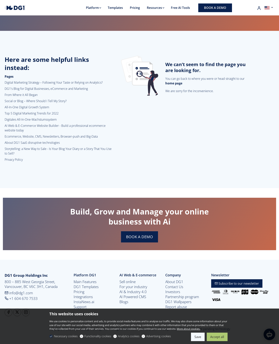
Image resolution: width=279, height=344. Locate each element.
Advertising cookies (158, 336)
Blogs (123, 301)
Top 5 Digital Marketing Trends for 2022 (32, 113)
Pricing (79, 291)
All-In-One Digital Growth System (27, 107)
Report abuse (176, 306)
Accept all (217, 337)
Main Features (85, 281)
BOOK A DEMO (139, 236)
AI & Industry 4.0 (133, 291)
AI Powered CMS (132, 296)
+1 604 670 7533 (21, 298)
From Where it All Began (21, 95)
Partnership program (182, 296)
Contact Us (174, 286)
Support (80, 306)
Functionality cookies (97, 336)
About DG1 (174, 281)
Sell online (127, 281)
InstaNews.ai (84, 301)
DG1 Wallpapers (178, 301)
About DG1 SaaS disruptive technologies (32, 142)
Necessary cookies (66, 336)
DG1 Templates (86, 286)
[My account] (259, 8)
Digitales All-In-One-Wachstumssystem (31, 119)
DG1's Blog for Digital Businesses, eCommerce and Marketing (46, 89)
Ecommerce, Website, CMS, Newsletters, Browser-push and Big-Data (51, 136)
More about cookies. (188, 329)
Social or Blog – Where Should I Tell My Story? (36, 101)
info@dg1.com (19, 292)
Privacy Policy (14, 159)
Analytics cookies (129, 336)
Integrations (83, 296)
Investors (172, 291)
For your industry (133, 286)
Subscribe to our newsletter (237, 283)
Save (197, 337)
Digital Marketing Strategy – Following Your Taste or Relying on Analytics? (54, 82)
